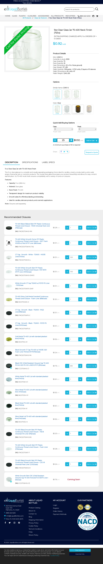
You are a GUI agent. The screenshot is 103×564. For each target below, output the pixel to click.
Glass (14, 16)
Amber (89, 113)
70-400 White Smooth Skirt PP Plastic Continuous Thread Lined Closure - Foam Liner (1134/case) (31, 450)
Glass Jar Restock (40, 21)
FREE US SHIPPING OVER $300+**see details (27, 2)
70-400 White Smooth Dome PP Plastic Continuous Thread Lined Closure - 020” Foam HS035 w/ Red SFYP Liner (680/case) (31, 244)
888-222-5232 (84, 16)
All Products (57, 16)
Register (56, 511)
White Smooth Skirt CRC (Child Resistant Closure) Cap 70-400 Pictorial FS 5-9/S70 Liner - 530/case (32, 481)
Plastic (22, 16)
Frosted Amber (78, 113)
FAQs (30, 535)
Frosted (67, 113)
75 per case (62, 132)
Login (55, 508)
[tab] (11, 165)
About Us (32, 514)
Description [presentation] (11, 165)
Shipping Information (36, 523)
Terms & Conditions (35, 532)
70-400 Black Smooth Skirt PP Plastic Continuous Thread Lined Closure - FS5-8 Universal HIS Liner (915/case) (29, 435)
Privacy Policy (33, 526)
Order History (57, 514)
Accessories (43, 16)
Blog (30, 520)
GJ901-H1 (67, 97)
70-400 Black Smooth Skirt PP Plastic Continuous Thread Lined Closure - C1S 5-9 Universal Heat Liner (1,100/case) (30, 466)
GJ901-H (76, 97)
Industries (70, 16)
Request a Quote (92, 156)
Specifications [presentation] (30, 165)
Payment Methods (59, 517)
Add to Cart (91, 144)
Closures (32, 16)
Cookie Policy (33, 529)
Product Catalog (34, 511)
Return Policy (33, 538)
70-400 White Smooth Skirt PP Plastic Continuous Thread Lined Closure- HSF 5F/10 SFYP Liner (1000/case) (30, 273)
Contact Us (33, 517)
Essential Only (80, 554)
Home (7, 16)
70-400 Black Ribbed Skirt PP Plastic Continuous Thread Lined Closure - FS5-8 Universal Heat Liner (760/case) (32, 229)
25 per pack (86, 132)
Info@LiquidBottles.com (15, 519)
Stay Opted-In (79, 550)
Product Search (79, 9)
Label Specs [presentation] (48, 165)
